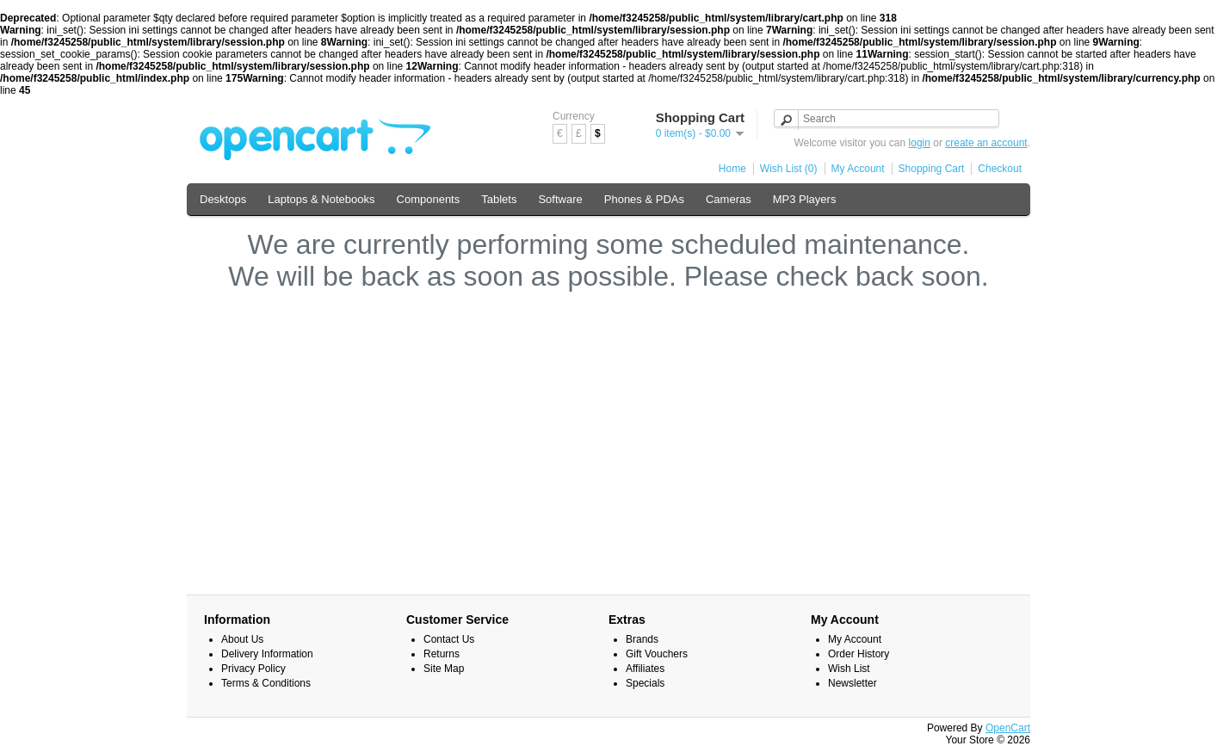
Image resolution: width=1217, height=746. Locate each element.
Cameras (728, 199)
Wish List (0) (789, 169)
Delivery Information (267, 654)
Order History (858, 654)
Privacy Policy (253, 669)
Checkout (1000, 169)
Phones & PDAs (644, 199)
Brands (642, 639)
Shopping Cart (932, 169)
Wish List (849, 669)
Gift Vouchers (657, 654)
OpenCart (1007, 728)
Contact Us (448, 639)
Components (428, 199)
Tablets (498, 199)
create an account (986, 143)
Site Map (443, 669)
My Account (858, 169)
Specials (645, 683)
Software (560, 199)
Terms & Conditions (266, 683)
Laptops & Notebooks (321, 199)
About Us (242, 639)
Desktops (223, 199)
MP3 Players (805, 199)
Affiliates (645, 669)
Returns (441, 654)
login (919, 143)
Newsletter (852, 683)
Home (732, 169)
